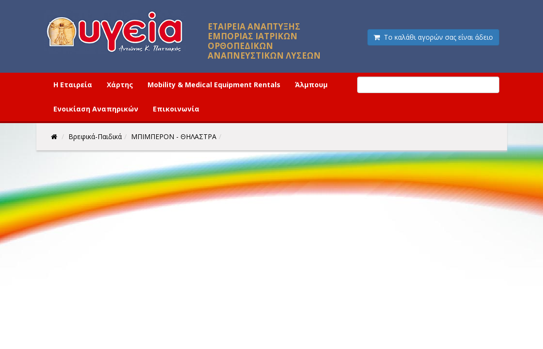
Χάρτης (120, 84)
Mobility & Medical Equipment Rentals (214, 84)
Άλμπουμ (311, 84)
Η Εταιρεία (72, 84)
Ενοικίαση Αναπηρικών (95, 108)
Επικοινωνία (176, 108)
